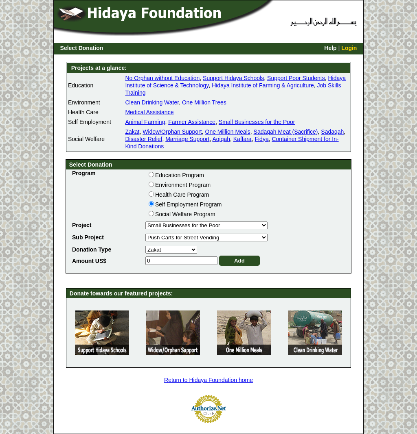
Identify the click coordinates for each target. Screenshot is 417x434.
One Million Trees (204, 102)
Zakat (132, 131)
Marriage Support (187, 139)
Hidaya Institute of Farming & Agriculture (263, 85)
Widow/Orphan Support (172, 131)
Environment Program (183, 185)
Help (330, 48)
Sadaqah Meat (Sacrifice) (286, 131)
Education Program (179, 175)
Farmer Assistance (191, 122)
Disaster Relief (143, 139)
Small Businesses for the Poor (257, 122)
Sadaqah (332, 131)
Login (349, 48)
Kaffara (242, 139)
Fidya (261, 139)
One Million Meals (227, 131)
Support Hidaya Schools (233, 78)
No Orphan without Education (162, 78)
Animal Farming (145, 122)
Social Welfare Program (185, 214)
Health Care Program (182, 194)
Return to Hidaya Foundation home (208, 380)
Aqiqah (221, 139)
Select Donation (81, 48)
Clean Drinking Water (152, 102)
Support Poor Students (296, 78)
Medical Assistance (149, 112)
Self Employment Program (188, 204)
